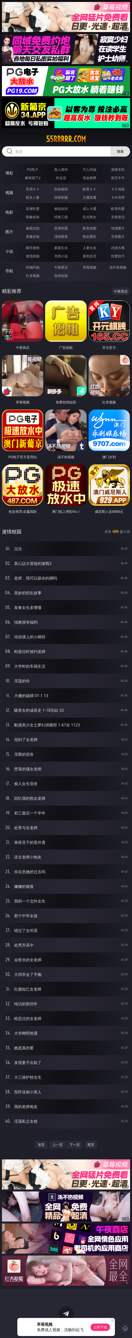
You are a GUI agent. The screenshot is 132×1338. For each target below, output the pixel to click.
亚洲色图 (61, 228)
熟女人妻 (33, 197)
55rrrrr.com (66, 139)
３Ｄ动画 (118, 189)
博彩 (9, 173)
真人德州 (61, 169)
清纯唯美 (61, 236)
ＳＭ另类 (118, 197)
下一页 (75, 1144)
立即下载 (100, 1327)
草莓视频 (89, 267)
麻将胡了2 (33, 177)
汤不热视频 (117, 267)
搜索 (120, 151)
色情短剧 (61, 275)
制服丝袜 (33, 217)
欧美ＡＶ (89, 189)
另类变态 (118, 217)
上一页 (57, 1144)
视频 (9, 192)
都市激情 (33, 247)
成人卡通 (89, 208)
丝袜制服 (61, 197)
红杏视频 (33, 275)
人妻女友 (89, 247)
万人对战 (89, 169)
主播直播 (89, 197)
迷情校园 (33, 256)
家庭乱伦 (61, 247)
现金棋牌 (89, 177)
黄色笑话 (89, 256)
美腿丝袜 (33, 236)
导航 (9, 271)
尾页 (90, 1144)
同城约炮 (33, 267)
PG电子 (33, 169)
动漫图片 (118, 228)
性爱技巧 (118, 256)
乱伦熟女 (89, 217)
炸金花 (61, 177)
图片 (9, 231)
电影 (9, 212)
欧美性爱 (118, 208)
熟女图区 (89, 236)
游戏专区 (118, 169)
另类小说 (61, 256)
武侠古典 (118, 247)
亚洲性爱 (33, 208)
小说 (9, 251)
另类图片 (118, 236)
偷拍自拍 (61, 208)
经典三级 (61, 217)
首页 (41, 1144)
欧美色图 (89, 228)
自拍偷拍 (61, 189)
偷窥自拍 (33, 228)
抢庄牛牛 (118, 177)
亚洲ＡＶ (33, 189)
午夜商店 (61, 267)
